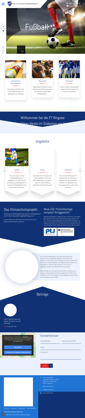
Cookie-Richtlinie (31, 408)
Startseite (7, 408)
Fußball (16, 170)
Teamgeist (69, 81)
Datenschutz (21, 408)
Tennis (42, 170)
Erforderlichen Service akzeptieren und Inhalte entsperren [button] (18, 352)
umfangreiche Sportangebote (16, 82)
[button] (19, 48)
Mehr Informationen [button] (18, 344)
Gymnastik (68, 170)
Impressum (14, 408)
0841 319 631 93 (48, 386)
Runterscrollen (3, 50)
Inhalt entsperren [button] (17, 347)
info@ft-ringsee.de (48, 390)
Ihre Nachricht (60, 355)
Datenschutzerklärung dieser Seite (13, 412)
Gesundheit (42, 81)
